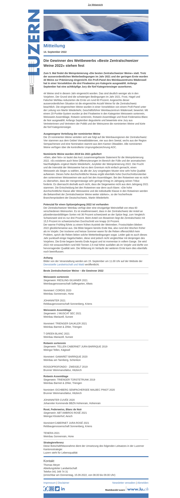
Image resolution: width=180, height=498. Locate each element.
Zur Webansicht (95, 5)
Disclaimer (63, 482)
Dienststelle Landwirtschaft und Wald (64, 264)
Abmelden (142, 482)
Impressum (50, 482)
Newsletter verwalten (123, 482)
